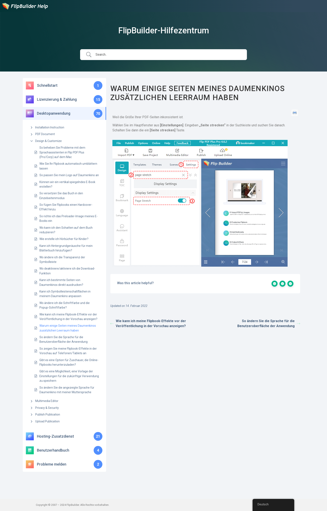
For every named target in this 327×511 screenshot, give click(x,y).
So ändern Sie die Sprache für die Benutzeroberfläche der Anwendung (63, 339)
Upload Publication (47, 421)
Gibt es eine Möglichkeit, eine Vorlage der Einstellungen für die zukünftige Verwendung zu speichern (69, 376)
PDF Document (45, 134)
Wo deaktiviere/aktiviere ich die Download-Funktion (67, 271)
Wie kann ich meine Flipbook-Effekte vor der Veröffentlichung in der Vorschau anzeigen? (68, 317)
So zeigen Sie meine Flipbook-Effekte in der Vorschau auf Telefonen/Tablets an (68, 351)
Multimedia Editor (46, 401)
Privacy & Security (47, 407)
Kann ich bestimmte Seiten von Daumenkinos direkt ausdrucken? (61, 282)
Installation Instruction (49, 127)
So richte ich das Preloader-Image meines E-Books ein (68, 218)
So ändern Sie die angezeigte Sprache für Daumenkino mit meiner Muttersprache (66, 390)
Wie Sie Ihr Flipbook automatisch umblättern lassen (68, 166)
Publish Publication (47, 414)
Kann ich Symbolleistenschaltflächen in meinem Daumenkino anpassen (65, 294)
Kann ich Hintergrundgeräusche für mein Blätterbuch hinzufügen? (66, 248)
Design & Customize (48, 141)
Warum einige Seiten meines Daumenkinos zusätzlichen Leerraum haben (67, 328)
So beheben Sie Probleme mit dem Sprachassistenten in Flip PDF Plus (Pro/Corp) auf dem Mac (62, 152)
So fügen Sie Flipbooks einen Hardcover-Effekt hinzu (65, 207)
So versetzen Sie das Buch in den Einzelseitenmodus (61, 196)
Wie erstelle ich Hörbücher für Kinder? (63, 239)
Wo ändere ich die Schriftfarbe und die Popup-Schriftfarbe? (64, 305)
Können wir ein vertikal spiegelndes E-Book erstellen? (67, 184)
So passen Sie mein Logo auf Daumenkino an (69, 175)
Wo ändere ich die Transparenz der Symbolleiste (62, 260)
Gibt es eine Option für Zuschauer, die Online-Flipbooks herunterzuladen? (68, 362)
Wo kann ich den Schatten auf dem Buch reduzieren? (66, 230)
